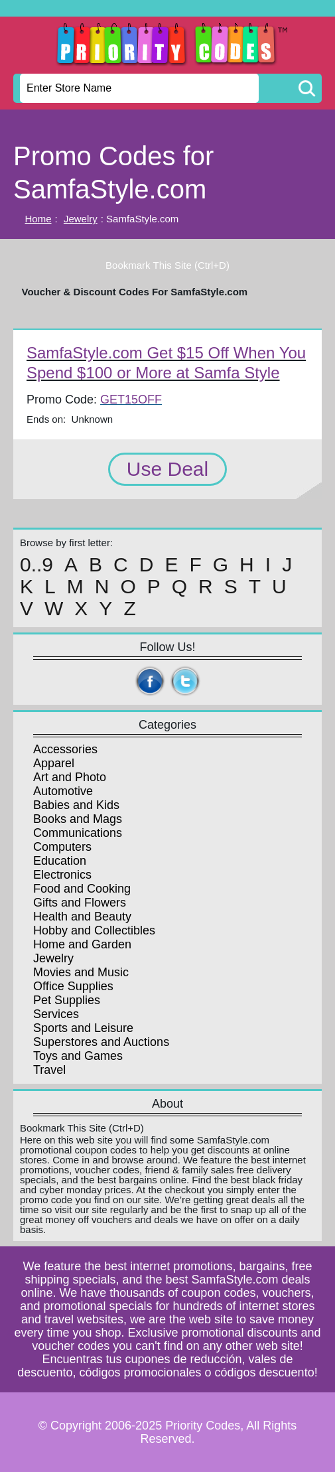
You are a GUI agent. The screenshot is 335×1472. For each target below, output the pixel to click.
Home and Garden (82, 944)
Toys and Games (78, 1056)
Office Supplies (73, 986)
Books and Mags (77, 819)
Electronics (62, 874)
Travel (49, 1069)
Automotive (63, 791)
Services (56, 1014)
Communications (77, 833)
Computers (62, 846)
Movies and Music (81, 972)
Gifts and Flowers (79, 902)
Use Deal (167, 469)
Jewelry (81, 218)
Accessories (65, 749)
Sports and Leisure (83, 1028)
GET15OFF (131, 399)
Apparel (53, 763)
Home (38, 218)
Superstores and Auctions (101, 1042)
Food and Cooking (82, 888)
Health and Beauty (82, 916)
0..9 (36, 565)
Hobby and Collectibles (94, 930)
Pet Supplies (66, 1000)
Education (59, 860)
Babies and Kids (76, 805)
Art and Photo (69, 777)
